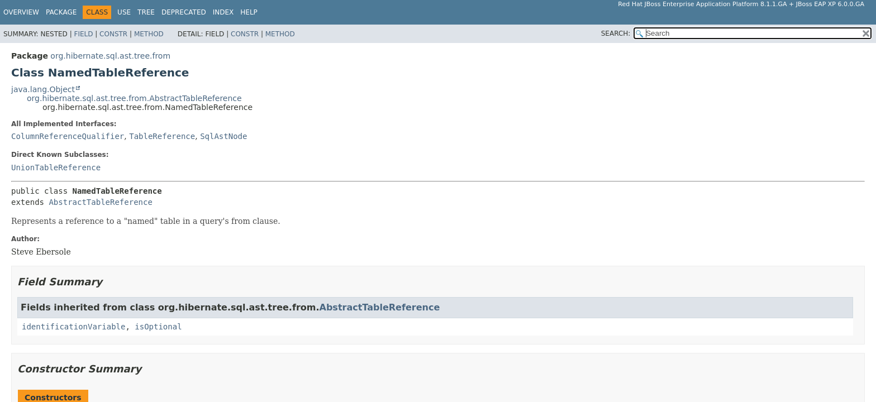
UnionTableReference (56, 167)
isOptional (158, 326)
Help (249, 12)
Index (223, 12)
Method (149, 34)
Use (124, 12)
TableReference (162, 136)
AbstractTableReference (100, 202)
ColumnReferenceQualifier (67, 136)
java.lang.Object (43, 89)
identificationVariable (73, 326)
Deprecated (183, 12)
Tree (146, 12)
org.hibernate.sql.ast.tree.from (110, 55)
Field (83, 34)
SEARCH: (616, 33)
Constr (113, 34)
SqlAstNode (223, 136)
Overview (21, 12)
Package (61, 12)
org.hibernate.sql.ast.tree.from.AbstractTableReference (134, 98)
